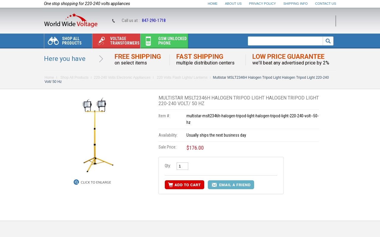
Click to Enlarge (96, 182)
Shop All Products (63, 42)
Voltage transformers (116, 42)
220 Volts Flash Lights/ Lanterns (182, 77)
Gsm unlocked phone (163, 42)
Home (213, 3)
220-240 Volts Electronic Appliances (122, 77)
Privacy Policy (262, 3)
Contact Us (325, 3)
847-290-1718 (154, 20)
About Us (233, 3)
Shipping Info (296, 3)
